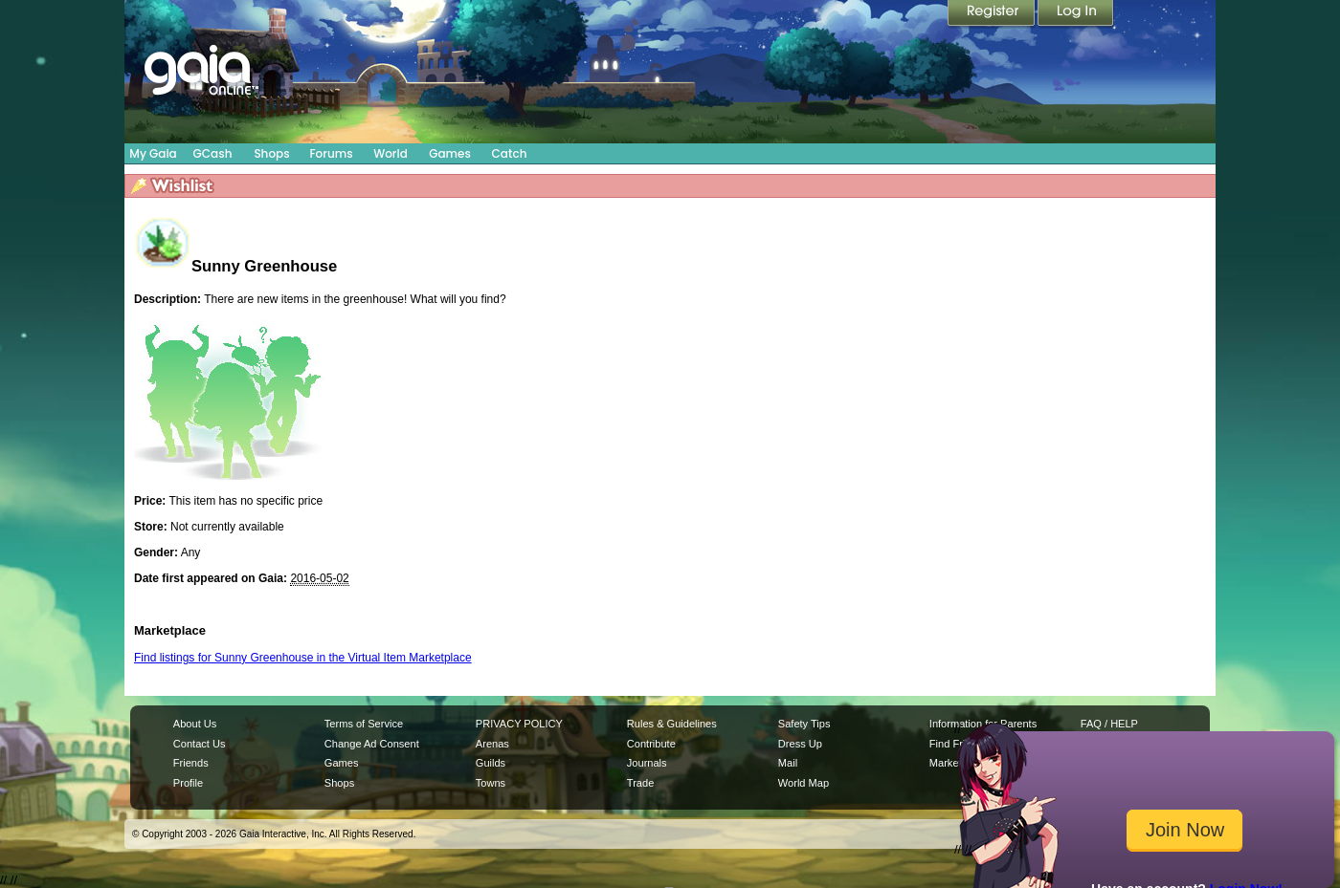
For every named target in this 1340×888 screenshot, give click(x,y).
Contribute (651, 743)
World (390, 153)
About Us (194, 723)
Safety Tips (804, 723)
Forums (330, 153)
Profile (188, 783)
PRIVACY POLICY (519, 723)
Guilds (490, 763)
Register (993, 14)
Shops (271, 153)
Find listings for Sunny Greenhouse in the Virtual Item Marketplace (303, 657)
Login (1076, 14)
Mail (787, 763)
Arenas (492, 743)
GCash (213, 153)
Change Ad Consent (371, 743)
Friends (191, 763)
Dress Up (800, 743)
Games (450, 153)
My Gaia (152, 153)
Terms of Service (363, 723)
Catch (509, 153)
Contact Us (199, 743)
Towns (490, 783)
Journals (647, 763)
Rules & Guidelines (672, 723)
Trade (640, 783)
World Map (803, 783)
